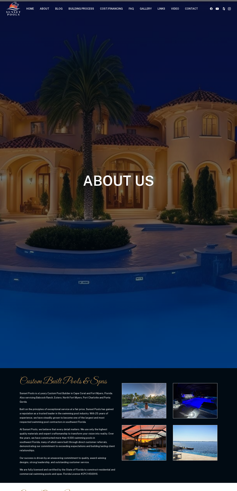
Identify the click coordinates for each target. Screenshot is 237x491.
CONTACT (191, 8)
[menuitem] (30, 8)
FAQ (131, 8)
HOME (30, 8)
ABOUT (44, 8)
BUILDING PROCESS (81, 8)
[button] (212, 8)
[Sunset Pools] (13, 9)
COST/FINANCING (111, 8)
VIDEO (175, 8)
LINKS (161, 8)
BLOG (59, 8)
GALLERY (146, 8)
